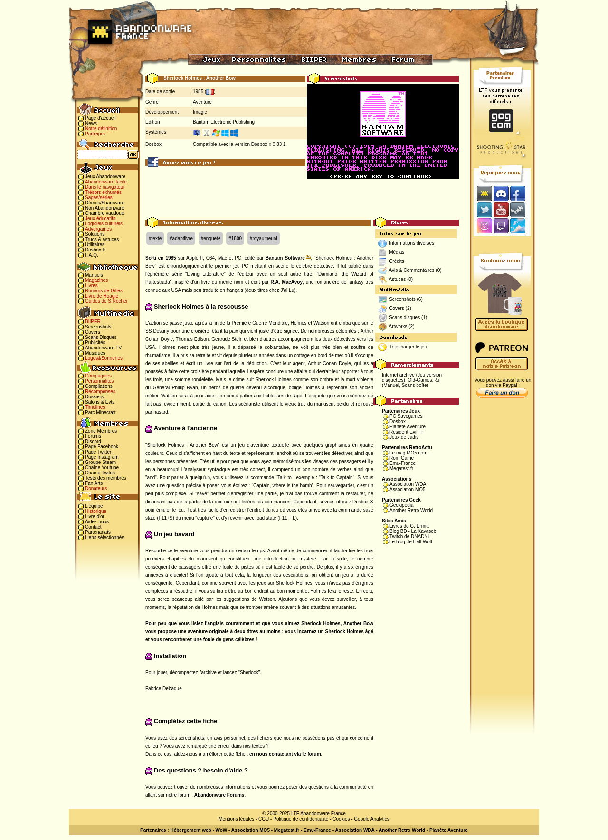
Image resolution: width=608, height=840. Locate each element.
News (91, 123)
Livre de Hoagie (101, 296)
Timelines (95, 407)
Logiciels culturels (104, 223)
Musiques (95, 353)
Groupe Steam (100, 462)
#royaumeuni (263, 238)
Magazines (96, 280)
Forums (93, 436)
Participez (95, 133)
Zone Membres (101, 431)
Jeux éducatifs (100, 218)
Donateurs (96, 488)
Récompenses (100, 391)
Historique (95, 511)
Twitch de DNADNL (410, 536)
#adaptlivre (181, 238)
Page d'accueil (100, 118)
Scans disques (404, 317)
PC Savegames (406, 416)
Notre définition (101, 128)
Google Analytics (372, 818)
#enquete (211, 238)
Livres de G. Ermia (409, 526)
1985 (198, 91)
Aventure (202, 102)
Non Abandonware (104, 208)
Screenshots (98, 326)
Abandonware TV (103, 347)
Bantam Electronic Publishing (224, 122)
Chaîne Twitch (100, 472)
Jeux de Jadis (404, 437)
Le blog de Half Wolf (411, 541)
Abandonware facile (106, 181)
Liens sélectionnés (104, 537)
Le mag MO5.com (408, 452)
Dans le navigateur (104, 187)
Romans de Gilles (104, 290)
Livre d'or (94, 516)
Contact (93, 527)
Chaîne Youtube (102, 467)
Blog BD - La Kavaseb (413, 531)
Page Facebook (101, 446)
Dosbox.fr (95, 249)
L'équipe (94, 506)
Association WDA (408, 484)
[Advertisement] (302, 195)
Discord (93, 441)
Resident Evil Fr (406, 431)
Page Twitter (98, 451)
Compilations (99, 386)
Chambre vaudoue (104, 213)
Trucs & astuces (102, 239)
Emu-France (403, 463)
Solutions (94, 234)
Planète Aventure (408, 426)
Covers (92, 332)
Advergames (98, 229)
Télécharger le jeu (408, 346)
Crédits (396, 261)
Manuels (94, 275)
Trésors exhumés (103, 192)
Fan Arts (94, 483)
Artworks (398, 326)
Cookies (341, 818)
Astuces (397, 279)
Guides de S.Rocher (106, 301)
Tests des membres (105, 478)
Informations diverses (411, 243)
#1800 (235, 238)
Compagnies (98, 375)
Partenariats (98, 532)
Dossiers (94, 396)
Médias (396, 252)
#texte (155, 238)
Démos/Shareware (104, 202)
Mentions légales (236, 818)
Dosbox (398, 421)
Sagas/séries (99, 197)
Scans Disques (101, 337)
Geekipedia (402, 505)
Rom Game (402, 458)
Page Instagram (102, 457)
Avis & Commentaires (412, 270)
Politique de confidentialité (300, 818)
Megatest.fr (401, 468)
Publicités (95, 342)
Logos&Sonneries (104, 358)
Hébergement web (190, 830)
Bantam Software (285, 258)
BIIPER (93, 321)
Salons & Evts (99, 402)
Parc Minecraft (100, 412)
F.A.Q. (91, 255)
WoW (222, 830)
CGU (263, 818)
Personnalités (99, 381)
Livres (91, 285)
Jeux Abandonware (105, 176)
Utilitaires (94, 244)
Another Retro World (411, 510)
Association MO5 (408, 489)
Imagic (200, 112)
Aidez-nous (97, 521)
